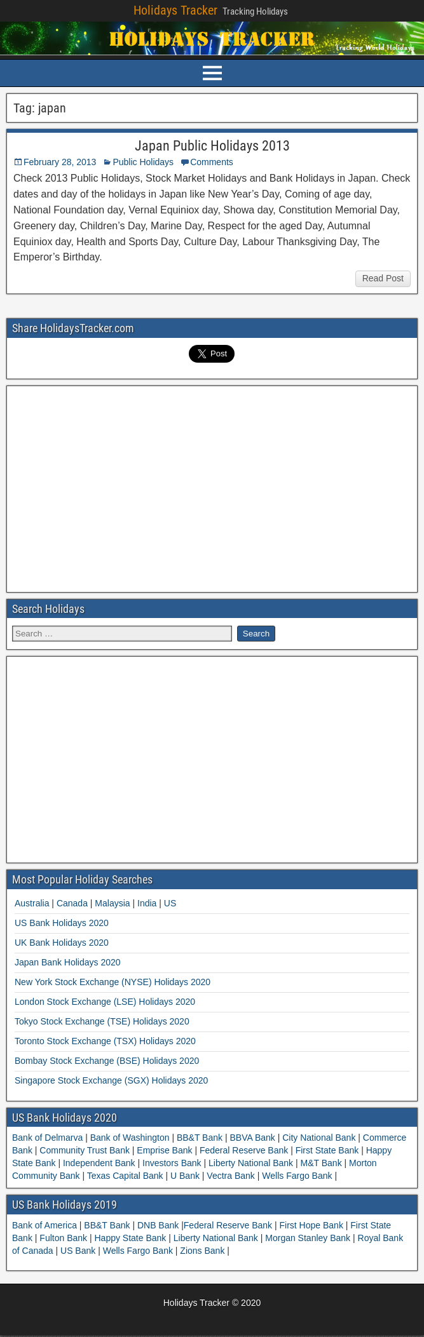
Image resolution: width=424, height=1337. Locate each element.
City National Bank (319, 1137)
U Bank (185, 1176)
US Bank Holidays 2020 (62, 923)
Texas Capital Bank (125, 1176)
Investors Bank (171, 1163)
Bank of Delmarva (48, 1137)
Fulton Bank (64, 1238)
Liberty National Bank (251, 1163)
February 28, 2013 (60, 162)
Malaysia (112, 903)
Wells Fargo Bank (296, 1176)
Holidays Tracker (175, 10)
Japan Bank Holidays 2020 (68, 962)
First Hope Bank (313, 1225)
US (170, 903)
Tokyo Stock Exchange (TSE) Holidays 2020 (102, 1021)
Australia (32, 903)
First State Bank (327, 1150)
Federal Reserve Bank (244, 1150)
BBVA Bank (253, 1137)
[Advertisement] (212, 487)
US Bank (79, 1251)
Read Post (383, 278)
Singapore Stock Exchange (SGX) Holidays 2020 (111, 1080)
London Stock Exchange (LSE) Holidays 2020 (105, 1002)
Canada (72, 903)
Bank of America (45, 1225)
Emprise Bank (164, 1150)
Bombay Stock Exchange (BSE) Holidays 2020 (107, 1061)
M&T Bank (321, 1163)
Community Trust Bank (84, 1150)
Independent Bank (98, 1163)
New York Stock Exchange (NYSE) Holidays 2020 (112, 982)
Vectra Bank (230, 1176)
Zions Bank (203, 1251)
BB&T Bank (199, 1137)
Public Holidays (143, 162)
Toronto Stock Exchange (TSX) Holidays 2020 (105, 1041)
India (146, 903)
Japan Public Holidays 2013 (212, 146)
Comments (211, 162)
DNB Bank (159, 1225)
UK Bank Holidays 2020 (62, 942)
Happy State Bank (131, 1238)
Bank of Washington (130, 1137)
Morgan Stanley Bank (309, 1238)
